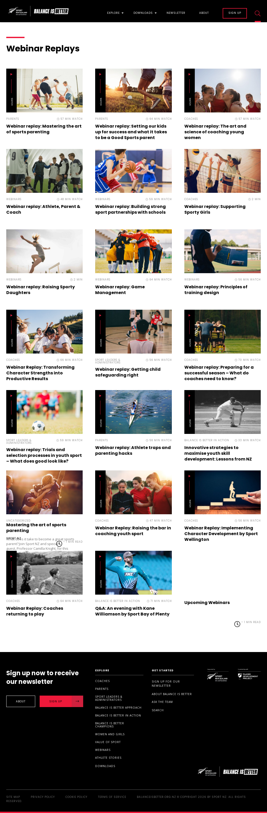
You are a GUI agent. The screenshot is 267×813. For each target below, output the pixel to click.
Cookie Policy (76, 797)
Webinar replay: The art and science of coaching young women (215, 132)
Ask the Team (162, 701)
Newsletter (176, 13)
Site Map (13, 797)
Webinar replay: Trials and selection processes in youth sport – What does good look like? (44, 455)
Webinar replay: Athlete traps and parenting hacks (133, 450)
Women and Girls (110, 734)
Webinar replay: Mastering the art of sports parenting (44, 129)
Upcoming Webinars (207, 603)
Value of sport (108, 742)
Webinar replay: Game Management (120, 290)
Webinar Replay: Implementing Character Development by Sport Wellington (221, 533)
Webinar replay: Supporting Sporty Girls (215, 209)
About (204, 13)
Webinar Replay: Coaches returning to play (34, 611)
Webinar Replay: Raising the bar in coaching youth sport (133, 531)
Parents (101, 688)
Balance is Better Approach (118, 707)
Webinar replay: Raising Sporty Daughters (40, 290)
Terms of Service (112, 797)
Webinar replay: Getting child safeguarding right (128, 372)
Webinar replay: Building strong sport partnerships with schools (130, 209)
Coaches (102, 681)
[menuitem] (113, 11)
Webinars (103, 749)
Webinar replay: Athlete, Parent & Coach (43, 209)
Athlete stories (108, 757)
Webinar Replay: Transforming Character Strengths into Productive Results (40, 373)
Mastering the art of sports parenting (36, 528)
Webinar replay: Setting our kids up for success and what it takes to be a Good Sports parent (131, 132)
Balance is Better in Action (118, 715)
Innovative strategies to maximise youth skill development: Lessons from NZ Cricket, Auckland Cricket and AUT (218, 459)
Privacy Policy (43, 797)
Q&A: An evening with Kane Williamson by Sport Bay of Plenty (132, 611)
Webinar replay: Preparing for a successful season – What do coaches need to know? (219, 373)
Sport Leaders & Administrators (108, 698)
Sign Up (66, 701)
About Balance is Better (172, 694)
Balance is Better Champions (109, 725)
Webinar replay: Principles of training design (215, 290)
